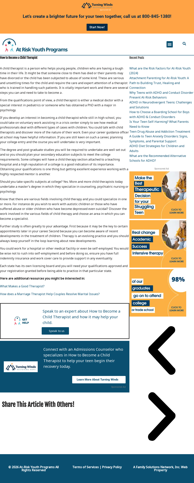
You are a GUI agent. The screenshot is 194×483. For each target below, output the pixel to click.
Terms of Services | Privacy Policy (97, 467)
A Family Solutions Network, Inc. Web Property (160, 468)
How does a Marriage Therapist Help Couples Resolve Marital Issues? (50, 294)
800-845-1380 (156, 16)
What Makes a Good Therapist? (22, 286)
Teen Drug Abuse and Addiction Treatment (159, 131)
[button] (170, 44)
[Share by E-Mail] (112, 404)
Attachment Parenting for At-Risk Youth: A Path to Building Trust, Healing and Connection (159, 83)
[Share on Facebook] (107, 404)
